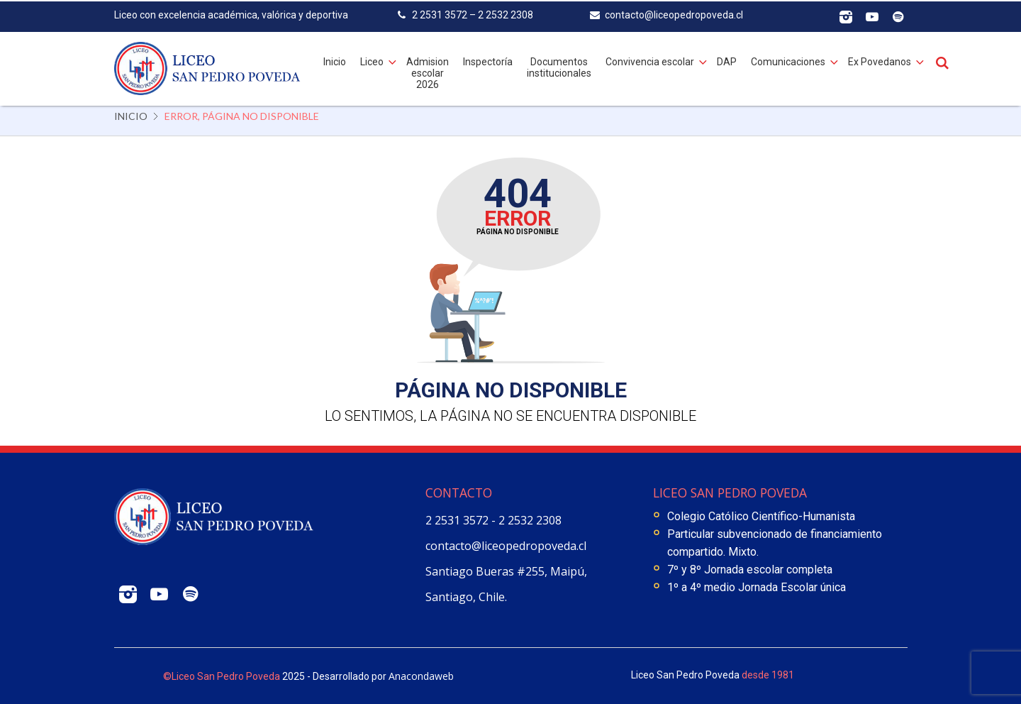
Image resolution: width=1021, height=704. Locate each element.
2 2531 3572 (458, 520)
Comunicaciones (788, 59)
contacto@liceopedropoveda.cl (505, 546)
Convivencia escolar (650, 59)
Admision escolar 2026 (427, 71)
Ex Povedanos (879, 59)
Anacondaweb (421, 676)
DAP (727, 59)
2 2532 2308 (530, 520)
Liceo (372, 59)
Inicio (334, 59)
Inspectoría (488, 59)
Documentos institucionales (559, 65)
